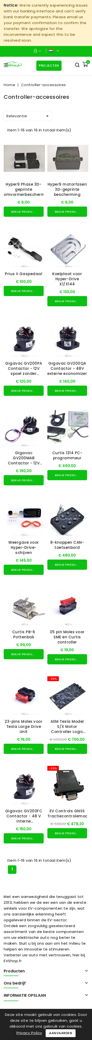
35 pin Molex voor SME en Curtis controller (67, 637)
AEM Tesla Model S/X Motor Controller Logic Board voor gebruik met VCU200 (67, 731)
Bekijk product (23, 212)
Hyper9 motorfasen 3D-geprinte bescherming (67, 189)
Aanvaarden (60, 1033)
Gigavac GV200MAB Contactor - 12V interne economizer (23, 460)
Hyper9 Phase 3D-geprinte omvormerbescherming (28, 189)
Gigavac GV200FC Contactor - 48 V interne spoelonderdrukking (24, 818)
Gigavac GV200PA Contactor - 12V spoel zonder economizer (23, 371)
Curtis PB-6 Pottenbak (23, 634)
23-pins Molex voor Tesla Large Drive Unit (23, 726)
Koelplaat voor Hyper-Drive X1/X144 (67, 279)
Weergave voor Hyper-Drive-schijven (23, 547)
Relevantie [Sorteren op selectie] (28, 116)
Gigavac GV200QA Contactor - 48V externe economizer (67, 368)
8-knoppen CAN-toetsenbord (67, 545)
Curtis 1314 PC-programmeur (67, 455)
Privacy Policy (29, 1032)
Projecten (49, 65)
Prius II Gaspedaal (23, 273)
